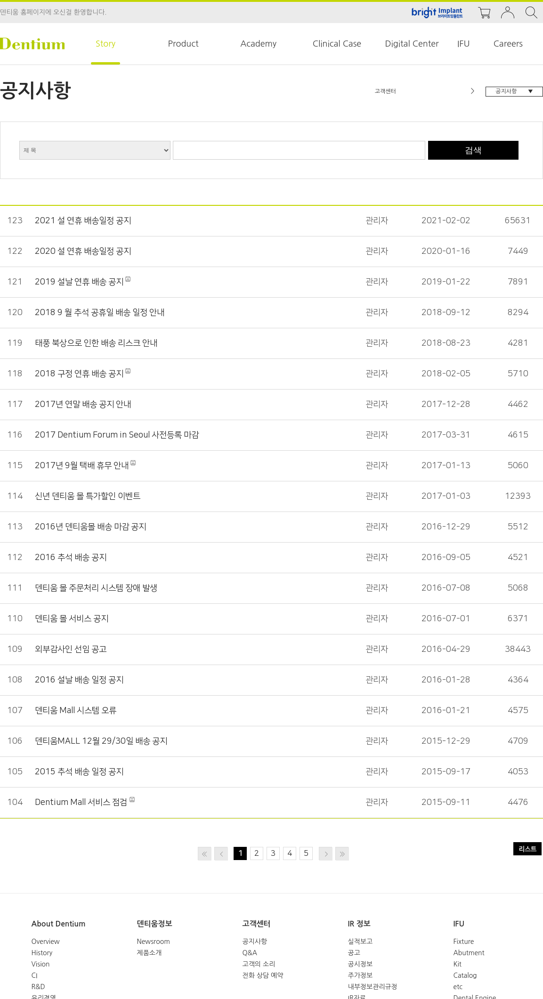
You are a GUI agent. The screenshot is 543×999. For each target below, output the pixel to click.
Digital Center (411, 44)
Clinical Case (337, 44)
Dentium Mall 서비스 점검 (79, 802)
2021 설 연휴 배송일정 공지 (81, 221)
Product (183, 44)
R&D (38, 986)
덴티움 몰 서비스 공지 (70, 619)
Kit (458, 964)
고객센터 (257, 923)
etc (458, 986)
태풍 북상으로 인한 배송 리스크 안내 (93, 343)
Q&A (250, 953)
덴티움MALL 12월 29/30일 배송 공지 (97, 741)
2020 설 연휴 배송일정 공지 (81, 251)
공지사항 (255, 941)
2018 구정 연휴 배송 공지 (78, 374)
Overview (46, 941)
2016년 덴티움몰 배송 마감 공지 (88, 527)
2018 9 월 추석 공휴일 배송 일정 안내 (96, 313)
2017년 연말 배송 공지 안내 (81, 404)
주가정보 (360, 975)
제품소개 (149, 953)
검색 (473, 150)
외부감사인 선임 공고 (69, 649)
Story (105, 44)
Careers (508, 44)
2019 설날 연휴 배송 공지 (78, 282)
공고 (354, 953)
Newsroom (153, 941)
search (531, 12)
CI (35, 975)
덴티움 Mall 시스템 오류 (74, 711)
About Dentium (59, 923)
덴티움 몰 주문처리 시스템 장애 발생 (93, 588)
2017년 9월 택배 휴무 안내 (80, 466)
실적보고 (360, 941)
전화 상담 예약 (263, 975)
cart (484, 12)
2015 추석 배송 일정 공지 (77, 772)
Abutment (469, 953)
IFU (463, 44)
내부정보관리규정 (372, 986)
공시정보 (360, 964)
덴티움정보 (154, 923)
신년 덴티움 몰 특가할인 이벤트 (85, 496)
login (508, 12)
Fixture (464, 941)
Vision (41, 964)
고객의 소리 (259, 964)
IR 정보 (359, 923)
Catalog (465, 975)
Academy (258, 44)
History (42, 953)
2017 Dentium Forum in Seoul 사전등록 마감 (113, 435)
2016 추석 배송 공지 (69, 557)
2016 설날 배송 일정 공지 (77, 680)
